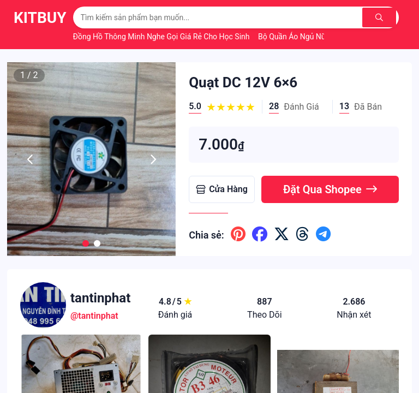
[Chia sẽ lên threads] (302, 234)
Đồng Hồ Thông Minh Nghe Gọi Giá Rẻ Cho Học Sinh (162, 36)
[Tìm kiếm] (381, 17)
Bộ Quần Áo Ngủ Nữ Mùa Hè (307, 36)
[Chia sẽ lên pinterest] (238, 234)
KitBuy (40, 18)
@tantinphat (94, 316)
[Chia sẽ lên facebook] (259, 234)
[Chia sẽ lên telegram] (323, 234)
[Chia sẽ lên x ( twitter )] (281, 234)
